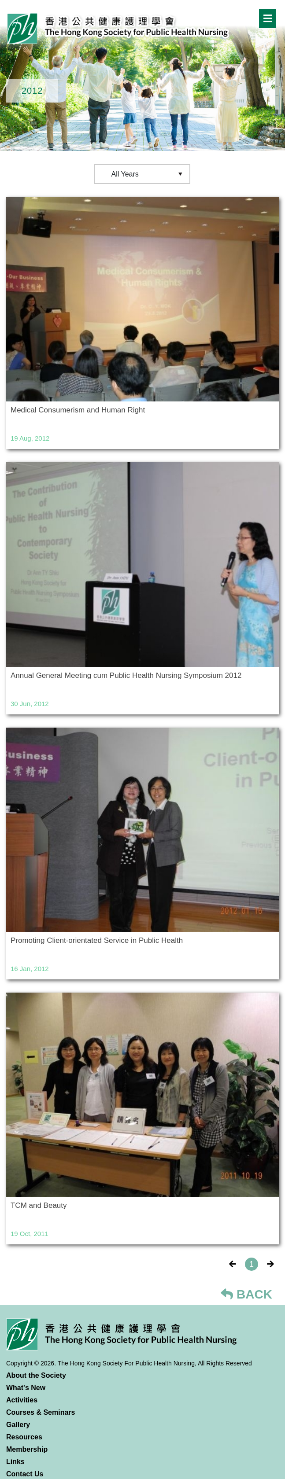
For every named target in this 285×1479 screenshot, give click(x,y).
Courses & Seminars (40, 1412)
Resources (24, 1437)
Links (15, 1461)
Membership (27, 1449)
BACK (246, 1294)
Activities (21, 1400)
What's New (25, 1387)
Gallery (18, 1424)
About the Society (36, 1375)
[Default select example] (142, 174)
